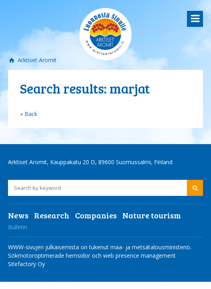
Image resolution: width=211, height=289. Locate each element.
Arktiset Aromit (36, 60)
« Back (28, 114)
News (18, 215)
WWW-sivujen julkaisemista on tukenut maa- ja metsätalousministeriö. (99, 247)
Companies (96, 215)
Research (51, 215)
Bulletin (17, 227)
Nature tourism (151, 215)
